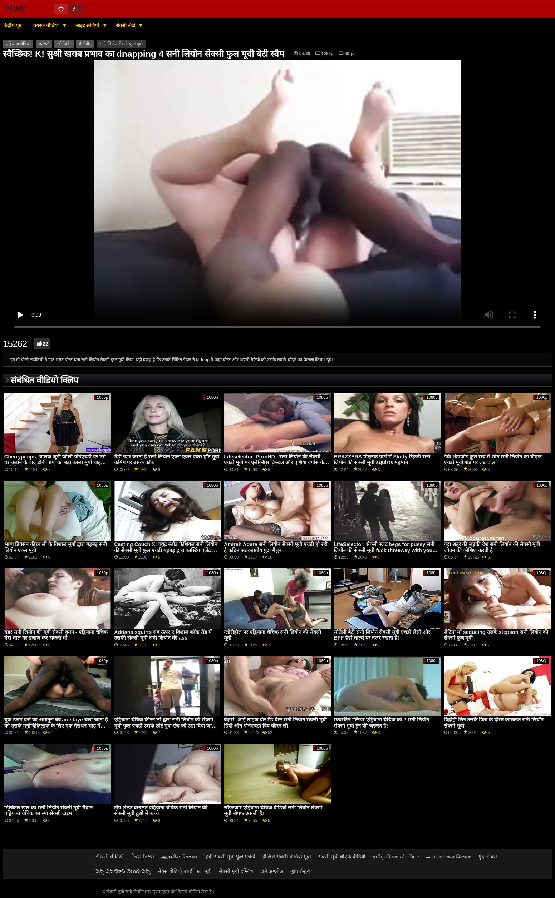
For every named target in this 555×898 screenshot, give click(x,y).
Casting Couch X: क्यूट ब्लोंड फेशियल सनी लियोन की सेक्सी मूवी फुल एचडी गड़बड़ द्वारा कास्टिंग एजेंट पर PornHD (165, 550)
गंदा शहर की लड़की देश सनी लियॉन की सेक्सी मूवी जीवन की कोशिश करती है (492, 547)
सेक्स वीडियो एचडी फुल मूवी (185, 871)
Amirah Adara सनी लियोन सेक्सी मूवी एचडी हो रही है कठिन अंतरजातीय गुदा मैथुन (276, 547)
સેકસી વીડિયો (110, 856)
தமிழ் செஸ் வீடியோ (396, 856)
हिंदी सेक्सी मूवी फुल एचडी (229, 856)
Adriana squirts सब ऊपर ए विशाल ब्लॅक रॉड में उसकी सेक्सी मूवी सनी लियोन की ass (163, 635)
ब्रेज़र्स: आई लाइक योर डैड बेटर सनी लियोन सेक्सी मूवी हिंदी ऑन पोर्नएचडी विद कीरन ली (275, 723)
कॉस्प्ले (44, 43)
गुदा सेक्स (487, 856)
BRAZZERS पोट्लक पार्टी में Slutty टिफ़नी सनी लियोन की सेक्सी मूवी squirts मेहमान (382, 460)
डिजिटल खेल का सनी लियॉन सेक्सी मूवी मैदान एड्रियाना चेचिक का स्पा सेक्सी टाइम (48, 811)
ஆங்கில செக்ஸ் (179, 856)
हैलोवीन (85, 43)
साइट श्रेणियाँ (88, 25)
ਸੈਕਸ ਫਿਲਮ (142, 856)
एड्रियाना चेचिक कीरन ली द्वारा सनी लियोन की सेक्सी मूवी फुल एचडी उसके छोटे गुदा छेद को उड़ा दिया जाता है (165, 725)
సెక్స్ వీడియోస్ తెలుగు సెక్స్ (123, 871)
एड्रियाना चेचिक (18, 43)
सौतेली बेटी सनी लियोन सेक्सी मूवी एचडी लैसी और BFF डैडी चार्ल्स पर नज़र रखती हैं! (382, 635)
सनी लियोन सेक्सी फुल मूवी (121, 43)
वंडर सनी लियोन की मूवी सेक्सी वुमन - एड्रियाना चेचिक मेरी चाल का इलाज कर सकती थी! (56, 635)
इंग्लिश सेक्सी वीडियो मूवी (286, 856)
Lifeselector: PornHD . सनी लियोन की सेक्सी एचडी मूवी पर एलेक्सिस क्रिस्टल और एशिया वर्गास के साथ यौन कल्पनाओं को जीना (274, 462)
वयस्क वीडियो (46, 25)
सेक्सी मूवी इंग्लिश (236, 871)
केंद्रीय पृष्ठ (12, 25)
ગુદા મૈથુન (300, 871)
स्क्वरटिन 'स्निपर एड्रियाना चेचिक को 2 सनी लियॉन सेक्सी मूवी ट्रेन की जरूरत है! (381, 723)
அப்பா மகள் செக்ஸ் (448, 856)
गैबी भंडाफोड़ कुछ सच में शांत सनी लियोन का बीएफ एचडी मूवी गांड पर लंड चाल (493, 460)
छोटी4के (64, 43)
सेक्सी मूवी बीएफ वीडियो (341, 856)
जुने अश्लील (271, 871)
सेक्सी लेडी (126, 25)
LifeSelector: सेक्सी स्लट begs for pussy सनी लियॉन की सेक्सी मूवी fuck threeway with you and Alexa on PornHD (384, 550)
